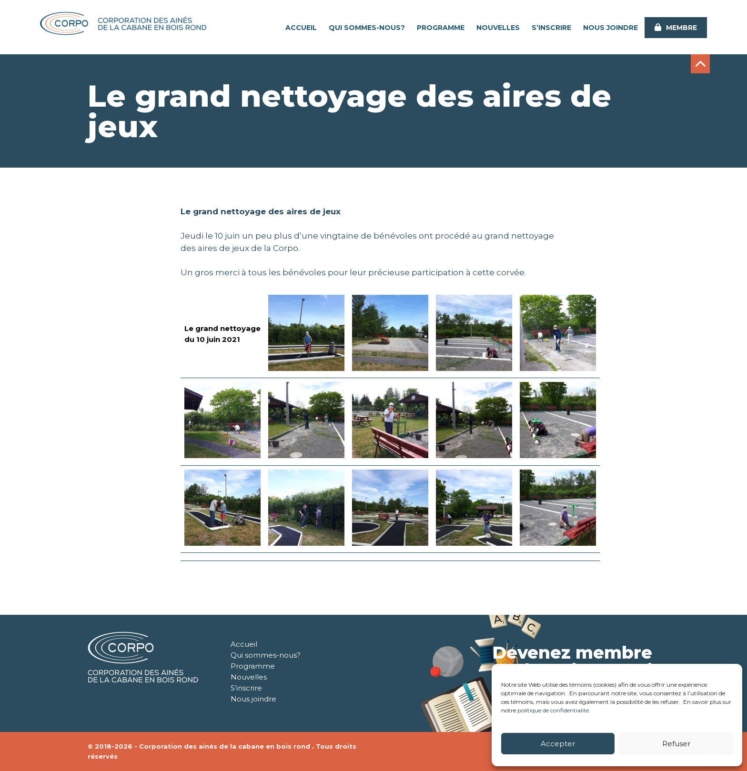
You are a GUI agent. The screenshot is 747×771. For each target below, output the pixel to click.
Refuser (676, 743)
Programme (440, 27)
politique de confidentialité (553, 710)
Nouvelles (498, 27)
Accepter (558, 743)
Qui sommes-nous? (367, 27)
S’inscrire (551, 27)
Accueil (301, 27)
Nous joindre (610, 27)
